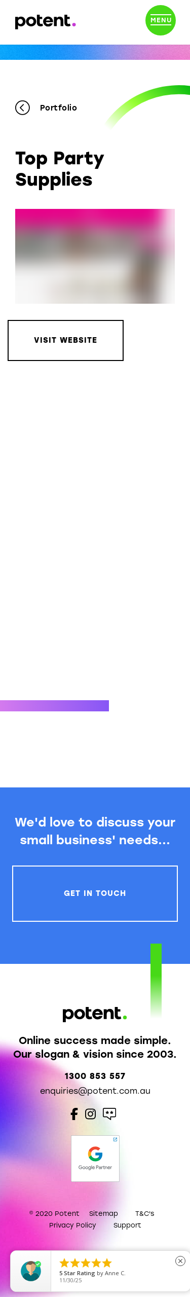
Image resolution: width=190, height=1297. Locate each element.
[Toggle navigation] (160, 22)
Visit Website (65, 340)
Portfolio (46, 108)
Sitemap (103, 1213)
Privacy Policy (72, 1225)
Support (127, 1225)
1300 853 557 (95, 1076)
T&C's (144, 1213)
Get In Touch (95, 893)
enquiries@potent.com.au (95, 1091)
